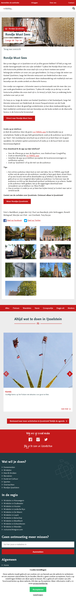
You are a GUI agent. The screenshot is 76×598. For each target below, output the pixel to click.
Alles (7, 308)
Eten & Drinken (10, 473)
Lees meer (64, 409)
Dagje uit (60, 308)
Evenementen (9, 467)
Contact (71, 3)
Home (6, 565)
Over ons (53, 3)
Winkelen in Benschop (13, 518)
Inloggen (34, 3)
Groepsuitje (48, 308)
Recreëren (8, 476)
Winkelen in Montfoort (13, 521)
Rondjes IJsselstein (11, 488)
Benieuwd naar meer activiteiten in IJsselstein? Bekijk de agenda (37, 421)
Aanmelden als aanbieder (10, 3)
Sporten (7, 482)
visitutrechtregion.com (13, 530)
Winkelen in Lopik (11, 515)
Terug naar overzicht (12, 49)
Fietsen (16, 308)
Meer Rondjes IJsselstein (17, 202)
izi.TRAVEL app (39, 132)
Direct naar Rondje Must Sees (19, 118)
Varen (37, 308)
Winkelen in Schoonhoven (14, 524)
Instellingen (38, 595)
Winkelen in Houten (12, 507)
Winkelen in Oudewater (13, 504)
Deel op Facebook (14, 221)
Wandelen (27, 308)
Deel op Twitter (34, 221)
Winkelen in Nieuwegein (14, 501)
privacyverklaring (40, 584)
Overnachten (9, 485)
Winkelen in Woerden (12, 527)
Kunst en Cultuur (11, 479)
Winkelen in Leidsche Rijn (14, 509)
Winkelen (7, 470)
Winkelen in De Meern (13, 512)
